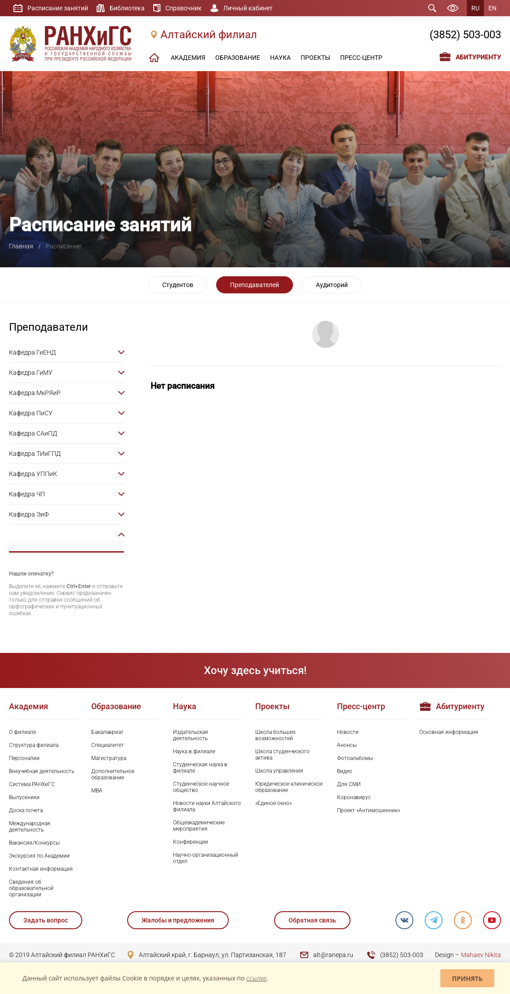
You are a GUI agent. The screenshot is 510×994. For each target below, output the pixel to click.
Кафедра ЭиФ (29, 514)
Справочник (183, 8)
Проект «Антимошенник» (368, 810)
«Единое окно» (273, 803)
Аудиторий (332, 284)
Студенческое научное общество (201, 787)
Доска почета (26, 810)
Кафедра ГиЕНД (32, 352)
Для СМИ (349, 784)
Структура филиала (33, 745)
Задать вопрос (45, 920)
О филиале (22, 732)
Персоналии (24, 758)
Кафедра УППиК (33, 473)
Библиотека (127, 8)
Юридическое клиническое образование (289, 787)
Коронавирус (354, 797)
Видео (344, 771)
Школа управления (279, 771)
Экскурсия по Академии (39, 856)
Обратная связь (312, 920)
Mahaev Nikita (481, 954)
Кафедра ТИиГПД (35, 453)
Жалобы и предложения (178, 920)
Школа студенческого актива (282, 754)
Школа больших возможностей (275, 735)
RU (475, 8)
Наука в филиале (194, 751)
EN (492, 8)
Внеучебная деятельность (41, 771)
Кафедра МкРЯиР (35, 392)
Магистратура (108, 758)
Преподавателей (254, 284)
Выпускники (24, 797)
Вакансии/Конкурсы (34, 843)
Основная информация (448, 732)
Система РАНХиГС (32, 784)
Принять (467, 978)
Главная (21, 246)
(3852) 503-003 (465, 34)
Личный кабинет (248, 8)
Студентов (177, 284)
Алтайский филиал (208, 34)
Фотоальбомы (355, 758)
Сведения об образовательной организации (31, 888)
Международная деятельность (29, 826)
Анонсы (347, 745)
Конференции (190, 842)
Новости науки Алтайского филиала (207, 806)
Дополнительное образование (112, 774)
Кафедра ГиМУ (31, 372)
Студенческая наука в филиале (200, 767)
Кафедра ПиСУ (31, 413)
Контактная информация (41, 869)
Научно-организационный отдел (205, 858)
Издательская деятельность (190, 735)
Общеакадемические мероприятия (199, 825)
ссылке (256, 978)
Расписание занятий (57, 8)
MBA (96, 790)
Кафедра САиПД (33, 433)
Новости (348, 732)
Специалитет (107, 745)
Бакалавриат (107, 732)
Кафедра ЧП (27, 494)
